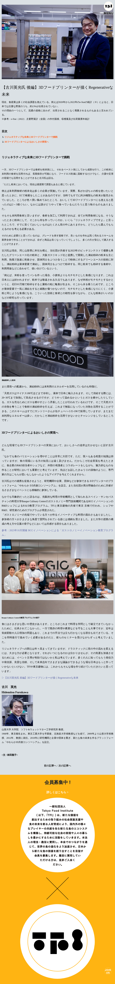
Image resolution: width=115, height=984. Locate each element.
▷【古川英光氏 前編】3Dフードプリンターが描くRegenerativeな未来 (40, 677)
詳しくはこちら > (57, 792)
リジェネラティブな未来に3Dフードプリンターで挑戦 (31, 137)
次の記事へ (65, 765)
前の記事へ (50, 765)
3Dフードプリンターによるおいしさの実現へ (27, 142)
